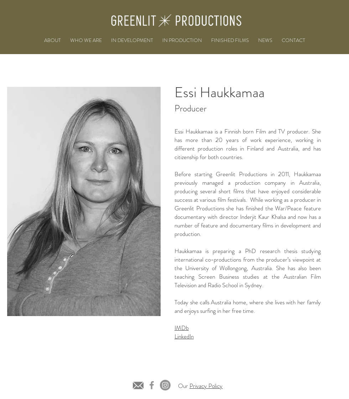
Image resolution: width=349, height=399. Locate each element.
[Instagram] (165, 385)
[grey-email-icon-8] (138, 385)
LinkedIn (184, 336)
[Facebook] (151, 385)
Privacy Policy (206, 386)
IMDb (181, 328)
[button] (132, 40)
